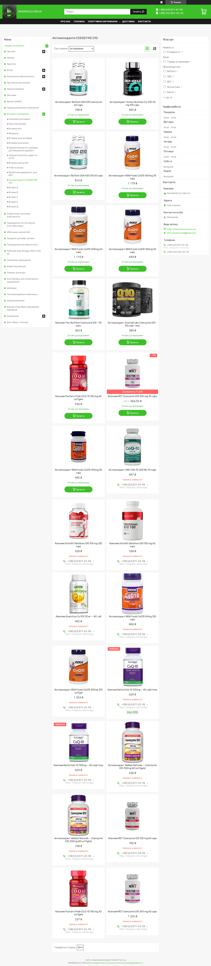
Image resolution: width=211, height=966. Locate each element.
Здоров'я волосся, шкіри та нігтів (23, 156)
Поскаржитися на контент (103, 963)
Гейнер (10, 57)
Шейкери (11, 288)
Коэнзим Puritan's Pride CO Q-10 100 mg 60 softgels (78, 398)
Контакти (144, 21)
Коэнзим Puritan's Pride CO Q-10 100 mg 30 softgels (78, 913)
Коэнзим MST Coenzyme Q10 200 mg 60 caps (132, 911)
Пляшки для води (16, 272)
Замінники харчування (19, 260)
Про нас (65, 21)
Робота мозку (16, 167)
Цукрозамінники (15, 300)
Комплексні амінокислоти (20, 76)
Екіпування (13, 316)
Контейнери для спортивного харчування (22, 280)
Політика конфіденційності (130, 963)
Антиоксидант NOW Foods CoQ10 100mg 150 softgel (78, 691)
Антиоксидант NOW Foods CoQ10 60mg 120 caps (132, 618)
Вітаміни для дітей (18, 163)
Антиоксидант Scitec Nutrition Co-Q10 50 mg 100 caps (132, 103)
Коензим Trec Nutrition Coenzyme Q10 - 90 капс (78, 324)
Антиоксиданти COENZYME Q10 (23, 181)
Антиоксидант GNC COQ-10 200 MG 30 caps (132, 470)
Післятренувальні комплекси (22, 294)
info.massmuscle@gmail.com (181, 233)
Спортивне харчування (102, 21)
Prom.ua (122, 960)
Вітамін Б (13, 192)
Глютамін (11, 95)
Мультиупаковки (17, 124)
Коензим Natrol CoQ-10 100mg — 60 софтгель (78, 765)
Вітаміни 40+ (15, 128)
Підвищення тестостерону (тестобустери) (21, 224)
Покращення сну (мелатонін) (22, 244)
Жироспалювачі (15, 89)
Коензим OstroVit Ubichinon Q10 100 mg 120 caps (78, 545)
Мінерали (14, 133)
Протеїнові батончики (18, 82)
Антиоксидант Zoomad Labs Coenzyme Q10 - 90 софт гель (132, 324)
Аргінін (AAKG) (14, 101)
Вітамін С (13, 197)
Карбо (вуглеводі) (16, 266)
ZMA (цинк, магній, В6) (18, 232)
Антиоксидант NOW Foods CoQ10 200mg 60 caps (78, 251)
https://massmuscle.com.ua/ (181, 229)
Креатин (11, 64)
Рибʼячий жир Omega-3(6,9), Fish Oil (24, 252)
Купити (80, 121)
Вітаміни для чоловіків (20, 138)
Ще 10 (169, 97)
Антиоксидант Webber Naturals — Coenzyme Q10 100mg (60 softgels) (132, 767)
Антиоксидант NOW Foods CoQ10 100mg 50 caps (132, 251)
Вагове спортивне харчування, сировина (23, 308)
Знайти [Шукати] (137, 11)
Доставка (128, 21)
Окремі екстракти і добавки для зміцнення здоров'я (23, 149)
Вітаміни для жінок (19, 143)
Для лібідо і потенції (17, 322)
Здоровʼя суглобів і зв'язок (21, 238)
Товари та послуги (14, 45)
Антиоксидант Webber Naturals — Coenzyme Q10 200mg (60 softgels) (78, 840)
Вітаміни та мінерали (18, 114)
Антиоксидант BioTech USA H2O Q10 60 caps (78, 175)
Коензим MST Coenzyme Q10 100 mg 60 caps (132, 838)
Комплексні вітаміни (19, 119)
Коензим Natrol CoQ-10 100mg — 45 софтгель (132, 689)
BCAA (10, 70)
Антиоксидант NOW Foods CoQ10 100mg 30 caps (78, 471)
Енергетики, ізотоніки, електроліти (18, 215)
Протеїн (11, 51)
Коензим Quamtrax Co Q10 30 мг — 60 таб (78, 616)
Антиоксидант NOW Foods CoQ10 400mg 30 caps (132, 177)
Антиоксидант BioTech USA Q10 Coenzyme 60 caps (78, 103)
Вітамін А (13, 187)
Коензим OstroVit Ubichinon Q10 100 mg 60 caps (132, 545)
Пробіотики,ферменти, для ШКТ (23, 173)
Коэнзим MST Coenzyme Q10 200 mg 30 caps (132, 396)
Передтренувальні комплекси (23, 107)
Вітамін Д (13, 206)
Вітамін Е (13, 202)
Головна (79, 21)
